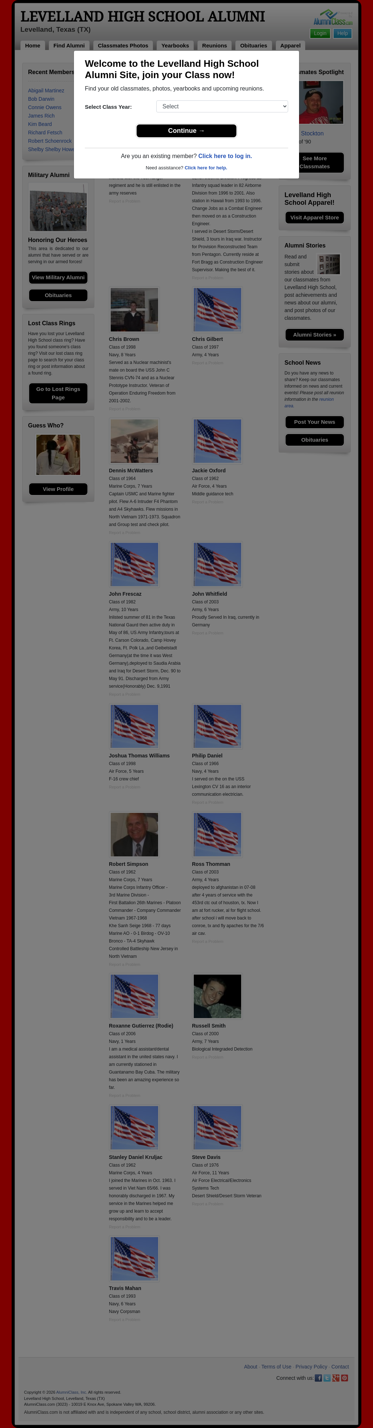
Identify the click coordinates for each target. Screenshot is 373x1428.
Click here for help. (206, 167)
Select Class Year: (108, 107)
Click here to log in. (225, 156)
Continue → (186, 130)
